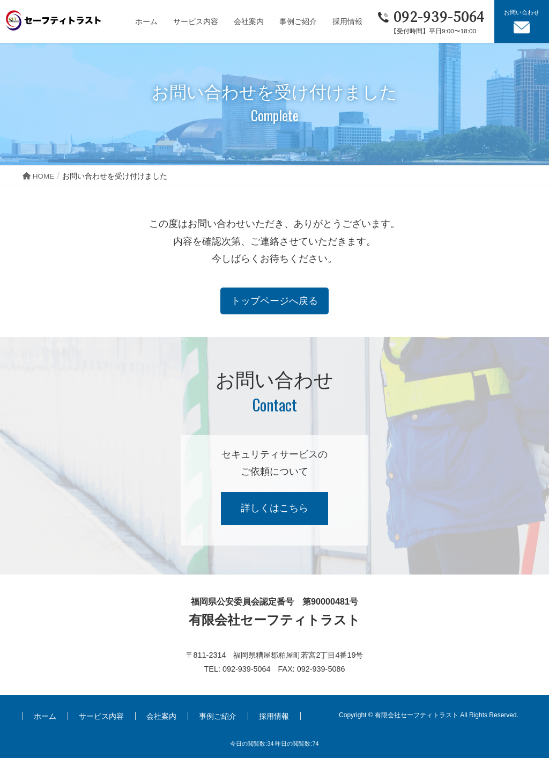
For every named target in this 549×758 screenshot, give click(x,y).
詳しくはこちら (274, 508)
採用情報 (274, 716)
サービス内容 (101, 716)
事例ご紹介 (217, 716)
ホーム (45, 716)
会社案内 (161, 716)
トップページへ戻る (274, 301)
